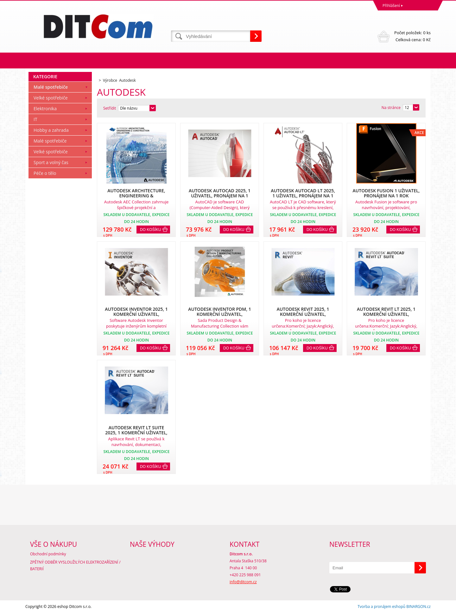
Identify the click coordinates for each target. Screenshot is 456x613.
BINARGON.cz (418, 606)
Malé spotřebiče (51, 87)
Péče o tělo (45, 173)
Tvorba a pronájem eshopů (381, 606)
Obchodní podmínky (48, 554)
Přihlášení (391, 5)
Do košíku (150, 229)
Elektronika (45, 108)
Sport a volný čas (51, 162)
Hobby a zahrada (51, 130)
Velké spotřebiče (51, 98)
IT (35, 119)
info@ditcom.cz (243, 581)
